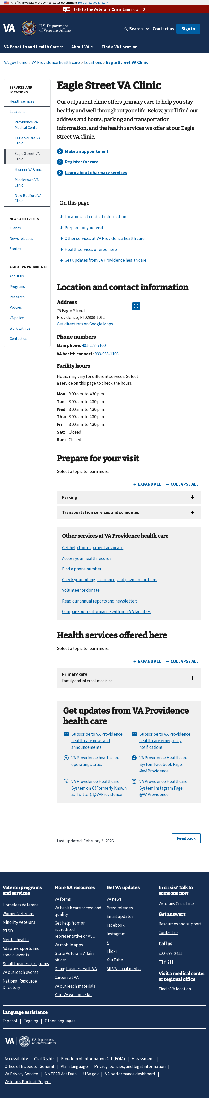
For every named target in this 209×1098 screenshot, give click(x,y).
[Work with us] (27, 328)
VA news (114, 899)
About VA (80, 47)
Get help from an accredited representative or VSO (75, 929)
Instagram (116, 934)
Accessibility (16, 1059)
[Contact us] (27, 339)
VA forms (63, 899)
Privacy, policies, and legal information (130, 1066)
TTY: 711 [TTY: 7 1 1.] (166, 962)
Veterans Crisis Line (176, 904)
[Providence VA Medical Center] (27, 125)
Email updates (120, 916)
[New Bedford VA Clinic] (27, 198)
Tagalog (31, 1021)
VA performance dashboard (130, 1074)
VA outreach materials (75, 986)
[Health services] (27, 101)
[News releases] (27, 239)
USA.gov (91, 1074)
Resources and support (180, 924)
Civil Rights (44, 1059)
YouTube (115, 960)
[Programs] (27, 286)
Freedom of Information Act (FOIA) (93, 1059)
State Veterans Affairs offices (74, 956)
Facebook (116, 925)
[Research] (27, 297)
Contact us (163, 29)
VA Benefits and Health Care (31, 47)
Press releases (120, 908)
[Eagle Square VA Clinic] (27, 141)
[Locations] (27, 111)
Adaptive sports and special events (21, 952)
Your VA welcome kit (73, 994)
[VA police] (27, 318)
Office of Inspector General (29, 1066)
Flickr (112, 951)
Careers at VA (67, 977)
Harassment (143, 1059)
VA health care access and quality (78, 911)
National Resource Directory (20, 984)
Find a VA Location (120, 47)
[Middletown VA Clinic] (27, 182)
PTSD (8, 931)
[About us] (27, 276)
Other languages (60, 1021)
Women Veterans (18, 913)
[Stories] (27, 249)
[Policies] (27, 307)
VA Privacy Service (21, 1074)
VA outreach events (20, 972)
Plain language (74, 1066)
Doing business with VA (76, 968)
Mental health (16, 939)
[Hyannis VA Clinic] (27, 169)
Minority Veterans (19, 922)
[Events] (27, 228)
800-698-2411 (170, 953)
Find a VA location (175, 989)
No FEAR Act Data (61, 1074)
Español (10, 1021)
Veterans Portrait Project (28, 1081)
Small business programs (26, 963)
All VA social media (124, 968)
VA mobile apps (69, 945)
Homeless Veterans (20, 905)
